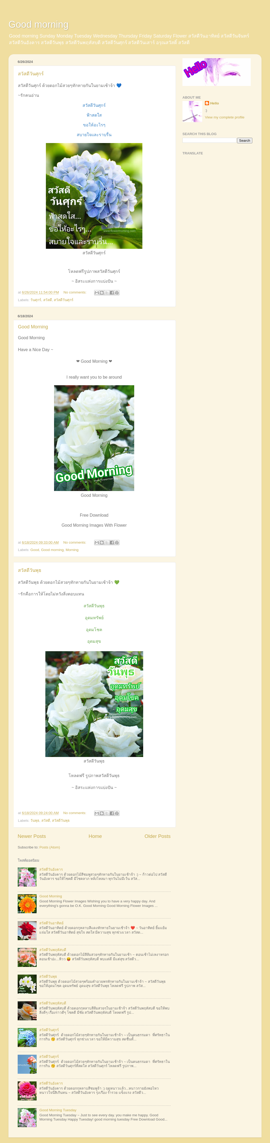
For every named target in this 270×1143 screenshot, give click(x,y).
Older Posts (157, 836)
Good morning (38, 24)
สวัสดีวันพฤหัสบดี (52, 950)
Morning (72, 550)
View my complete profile (224, 117)
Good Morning (33, 326)
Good (34, 550)
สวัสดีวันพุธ (29, 570)
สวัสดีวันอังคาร (51, 869)
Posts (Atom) (50, 847)
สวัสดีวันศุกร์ (31, 73)
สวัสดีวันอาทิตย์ (51, 923)
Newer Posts (32, 836)
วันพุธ (34, 821)
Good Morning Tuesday (57, 1110)
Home (95, 836)
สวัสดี (47, 300)
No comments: (76, 292)
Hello (214, 103)
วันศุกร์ (35, 300)
